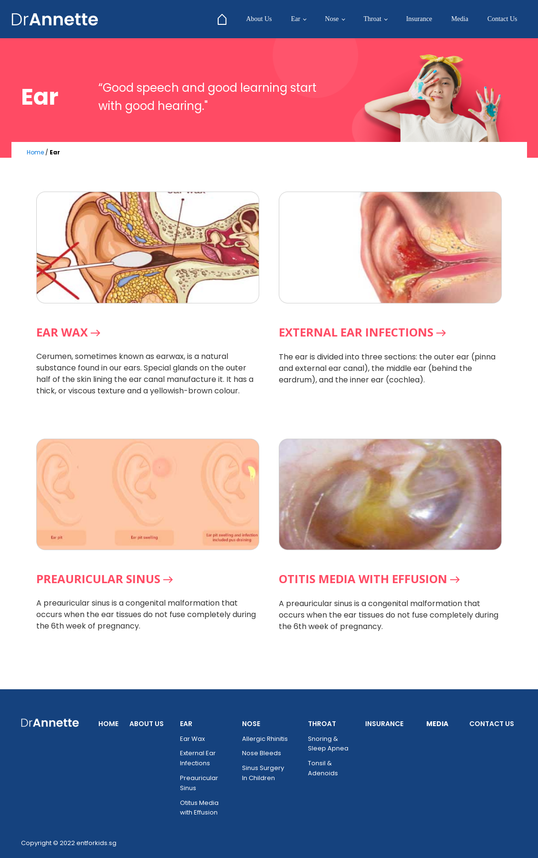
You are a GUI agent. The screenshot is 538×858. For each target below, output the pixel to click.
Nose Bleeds (261, 753)
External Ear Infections (198, 758)
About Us (259, 18)
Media (459, 18)
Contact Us (502, 18)
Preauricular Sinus (199, 783)
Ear (295, 18)
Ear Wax (192, 738)
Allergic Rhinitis (265, 738)
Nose (332, 18)
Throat (372, 18)
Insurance (419, 18)
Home (35, 152)
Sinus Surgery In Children (263, 772)
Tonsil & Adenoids (323, 768)
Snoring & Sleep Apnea (328, 743)
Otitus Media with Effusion (199, 807)
